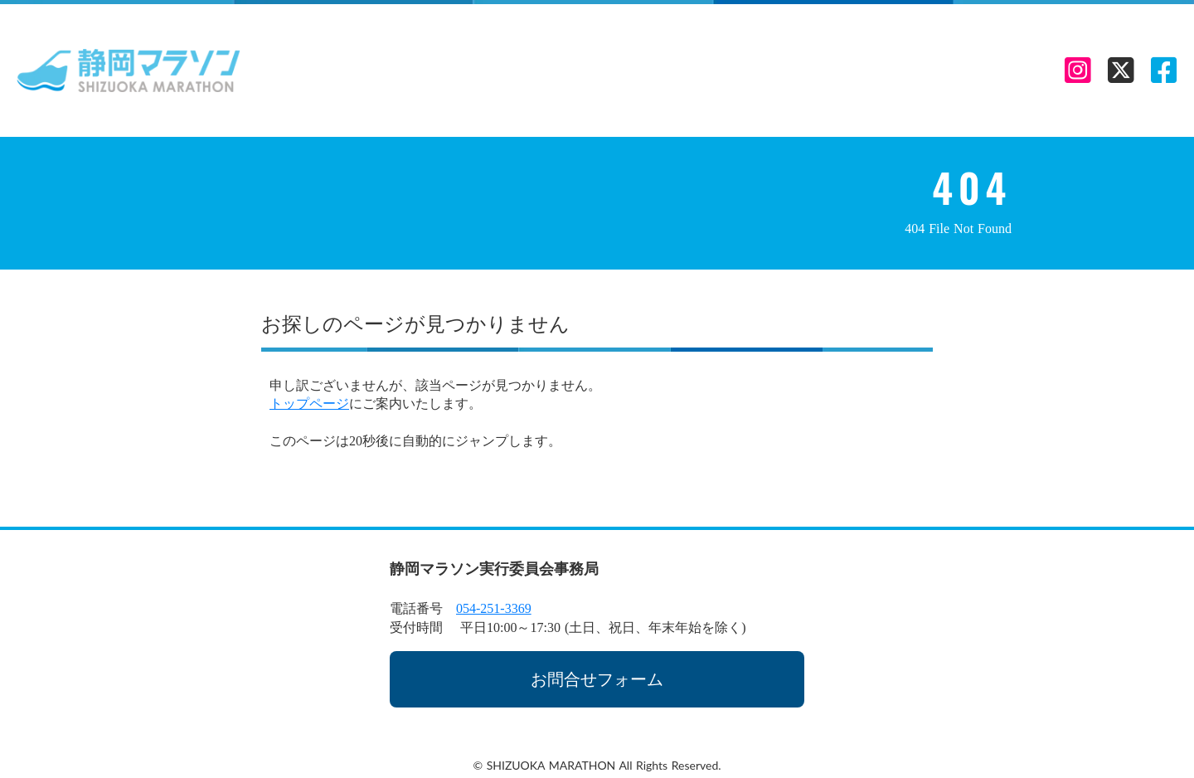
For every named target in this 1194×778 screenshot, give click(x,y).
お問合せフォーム (597, 679)
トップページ (309, 403)
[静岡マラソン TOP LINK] (128, 70)
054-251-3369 (493, 608)
